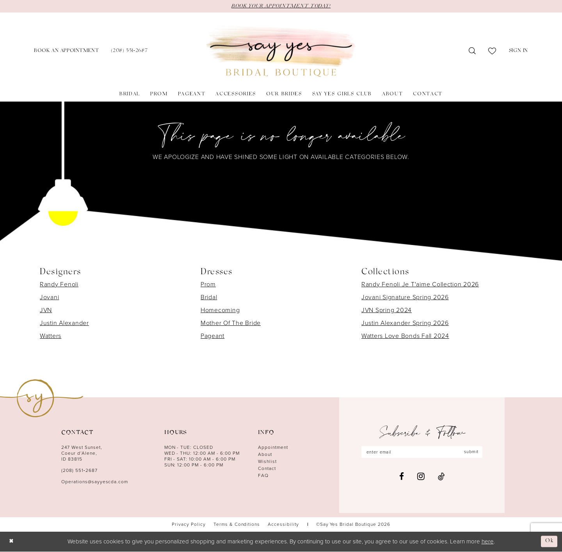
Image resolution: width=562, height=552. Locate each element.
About (265, 454)
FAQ (263, 475)
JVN (46, 310)
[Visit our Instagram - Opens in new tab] (421, 477)
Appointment (273, 447)
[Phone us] (129, 52)
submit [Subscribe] (474, 452)
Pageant (212, 336)
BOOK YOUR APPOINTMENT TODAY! (281, 6)
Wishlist (267, 461)
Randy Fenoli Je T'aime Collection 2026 (420, 284)
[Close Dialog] (12, 542)
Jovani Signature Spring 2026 (405, 297)
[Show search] (472, 51)
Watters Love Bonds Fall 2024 (405, 336)
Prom (208, 284)
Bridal (209, 297)
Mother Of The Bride (231, 323)
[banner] (281, 52)
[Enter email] (422, 453)
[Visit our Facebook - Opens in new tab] (401, 477)
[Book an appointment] (66, 52)
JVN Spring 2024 (386, 310)
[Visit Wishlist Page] (492, 51)
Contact (267, 468)
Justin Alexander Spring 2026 (405, 323)
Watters (50, 336)
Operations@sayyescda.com (94, 482)
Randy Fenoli (59, 284)
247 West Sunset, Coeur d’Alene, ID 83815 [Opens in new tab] (81, 453)
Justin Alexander (64, 323)
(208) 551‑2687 (79, 470)
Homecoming (220, 310)
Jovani (49, 297)
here (488, 542)
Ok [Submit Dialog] (549, 541)
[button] (518, 52)
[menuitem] (66, 52)
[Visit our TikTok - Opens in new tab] (441, 477)
